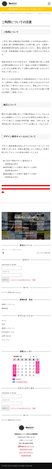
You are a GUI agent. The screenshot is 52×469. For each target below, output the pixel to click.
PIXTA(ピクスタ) (26, 449)
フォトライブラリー (26, 452)
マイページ (6, 340)
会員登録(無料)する (26, 233)
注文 (3, 324)
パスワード (6, 271)
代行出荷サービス (8, 332)
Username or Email (9, 264)
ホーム (4, 320)
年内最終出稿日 (22, 382)
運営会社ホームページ (26, 446)
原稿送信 (5, 308)
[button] (3, 253)
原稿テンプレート (8, 304)
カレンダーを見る (43, 253)
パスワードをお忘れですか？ (20, 280)
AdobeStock (26, 455)
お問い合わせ (6, 336)
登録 (34, 280)
